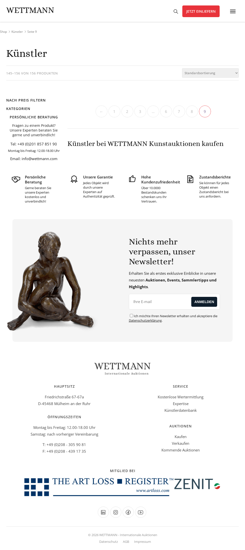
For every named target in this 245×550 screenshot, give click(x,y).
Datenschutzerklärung (145, 320)
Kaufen (181, 436)
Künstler (17, 32)
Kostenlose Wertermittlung (180, 396)
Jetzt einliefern (201, 11)
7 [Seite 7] (179, 111)
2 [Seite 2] (127, 111)
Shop (3, 32)
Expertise (181, 403)
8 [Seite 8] (192, 111)
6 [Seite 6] (166, 111)
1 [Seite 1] (114, 111)
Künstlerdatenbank (180, 410)
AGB (126, 541)
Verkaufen (180, 443)
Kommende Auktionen (180, 449)
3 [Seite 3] (140, 111)
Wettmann (30, 10)
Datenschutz (108, 541)
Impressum (142, 541)
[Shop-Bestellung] (210, 73)
